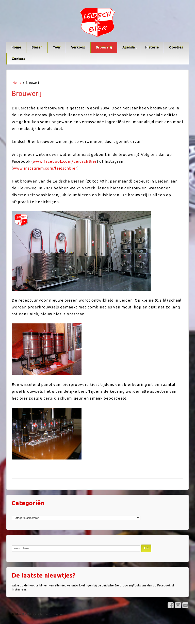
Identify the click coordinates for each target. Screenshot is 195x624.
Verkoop (78, 47)
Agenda (128, 47)
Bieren (36, 47)
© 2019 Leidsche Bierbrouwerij (42, 614)
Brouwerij (104, 47)
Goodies (176, 47)
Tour (57, 47)
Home (16, 47)
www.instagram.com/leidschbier (45, 168)
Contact (18, 58)
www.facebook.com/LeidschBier (65, 161)
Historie (152, 47)
